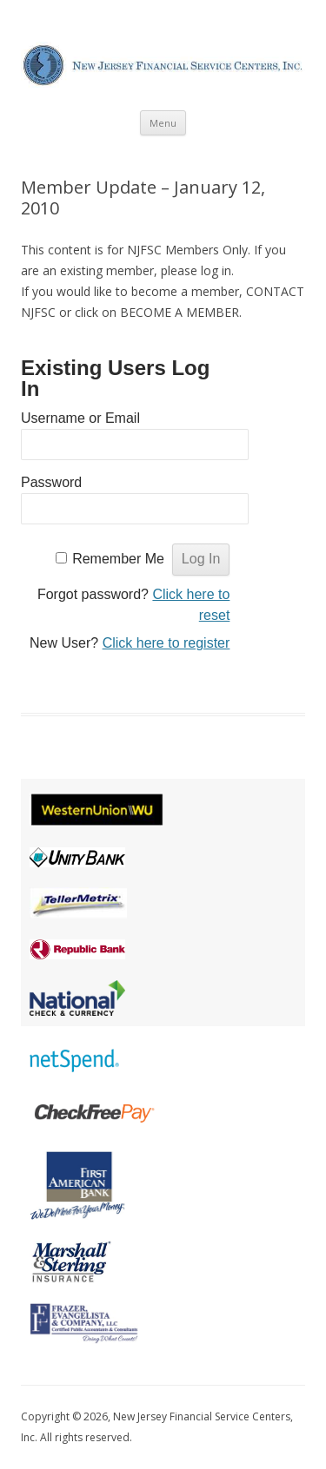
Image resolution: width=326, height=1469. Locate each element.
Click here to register (166, 643)
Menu (163, 122)
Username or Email (80, 418)
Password (51, 482)
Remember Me (118, 558)
